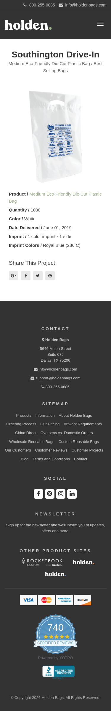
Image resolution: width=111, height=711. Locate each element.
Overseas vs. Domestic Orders (67, 433)
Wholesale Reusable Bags (31, 441)
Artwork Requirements (83, 424)
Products (23, 415)
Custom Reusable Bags (78, 441)
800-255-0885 (55, 387)
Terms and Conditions (51, 459)
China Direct (25, 433)
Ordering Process (21, 424)
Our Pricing (49, 424)
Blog (24, 459)
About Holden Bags (75, 415)
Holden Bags (57, 340)
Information (45, 415)
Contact (80, 459)
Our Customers (18, 450)
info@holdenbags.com (55, 369)
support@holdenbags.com (55, 378)
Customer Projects (87, 450)
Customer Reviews (51, 450)
